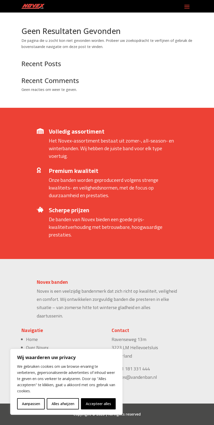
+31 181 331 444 (133, 368)
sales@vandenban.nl (136, 377)
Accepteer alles (98, 403)
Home (32, 339)
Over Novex (37, 347)
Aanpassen (31, 403)
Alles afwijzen (63, 403)
